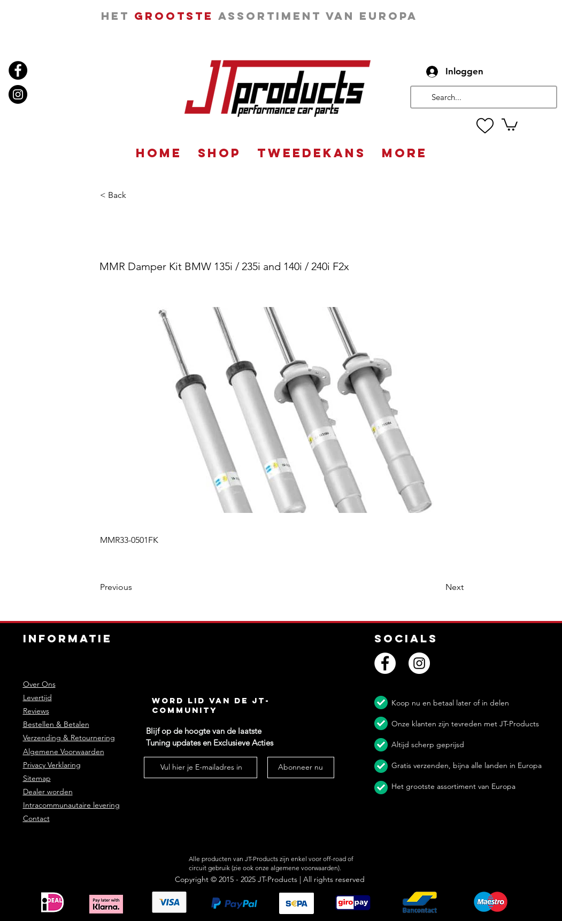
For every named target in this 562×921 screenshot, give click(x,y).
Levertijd (37, 697)
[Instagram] (18, 94)
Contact (36, 818)
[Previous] (135, 587)
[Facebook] (18, 70)
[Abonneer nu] (300, 767)
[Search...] (483, 97)
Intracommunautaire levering (71, 805)
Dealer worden (48, 791)
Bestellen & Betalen (56, 724)
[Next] (437, 587)
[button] (510, 124)
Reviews (36, 711)
